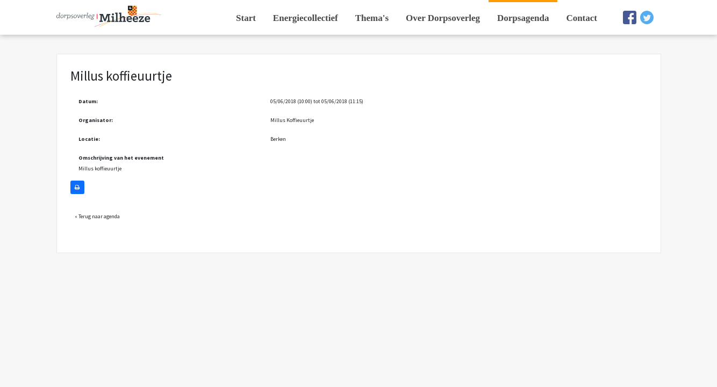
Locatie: (89, 138)
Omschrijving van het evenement (121, 157)
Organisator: (95, 120)
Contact (581, 18)
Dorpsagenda (523, 18)
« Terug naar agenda (97, 216)
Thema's (372, 18)
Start (246, 18)
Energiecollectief (305, 18)
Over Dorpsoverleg (443, 18)
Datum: (88, 101)
